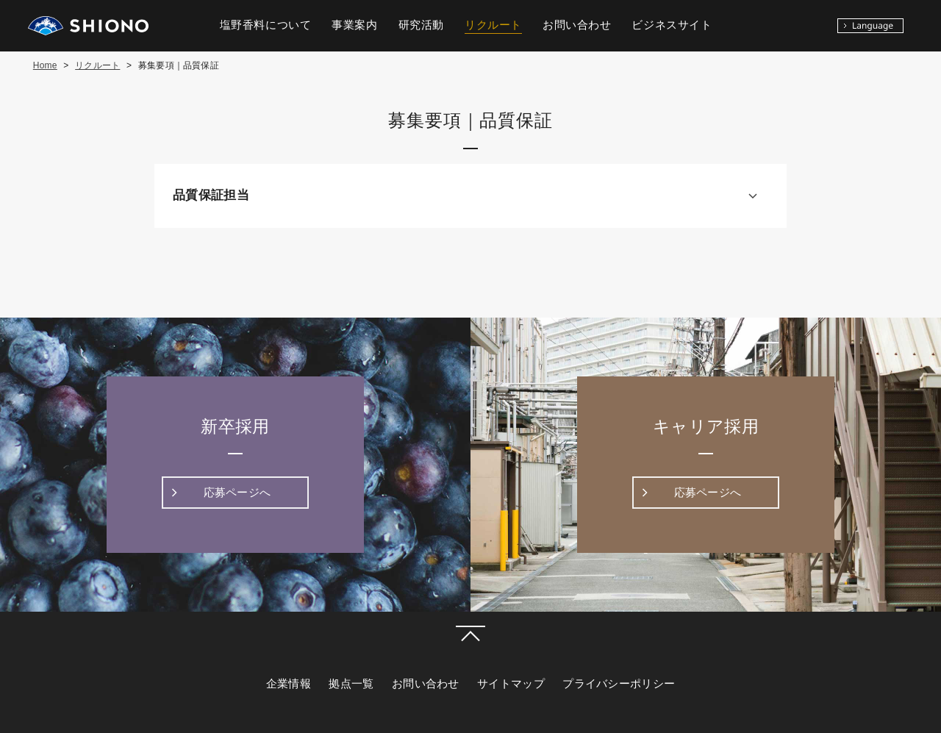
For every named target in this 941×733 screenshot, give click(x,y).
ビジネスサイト (671, 25)
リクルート (97, 65)
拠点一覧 (351, 684)
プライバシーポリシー (618, 684)
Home (45, 65)
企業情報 (288, 684)
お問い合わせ (425, 684)
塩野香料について (266, 25)
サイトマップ (511, 684)
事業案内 (354, 25)
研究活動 (421, 25)
